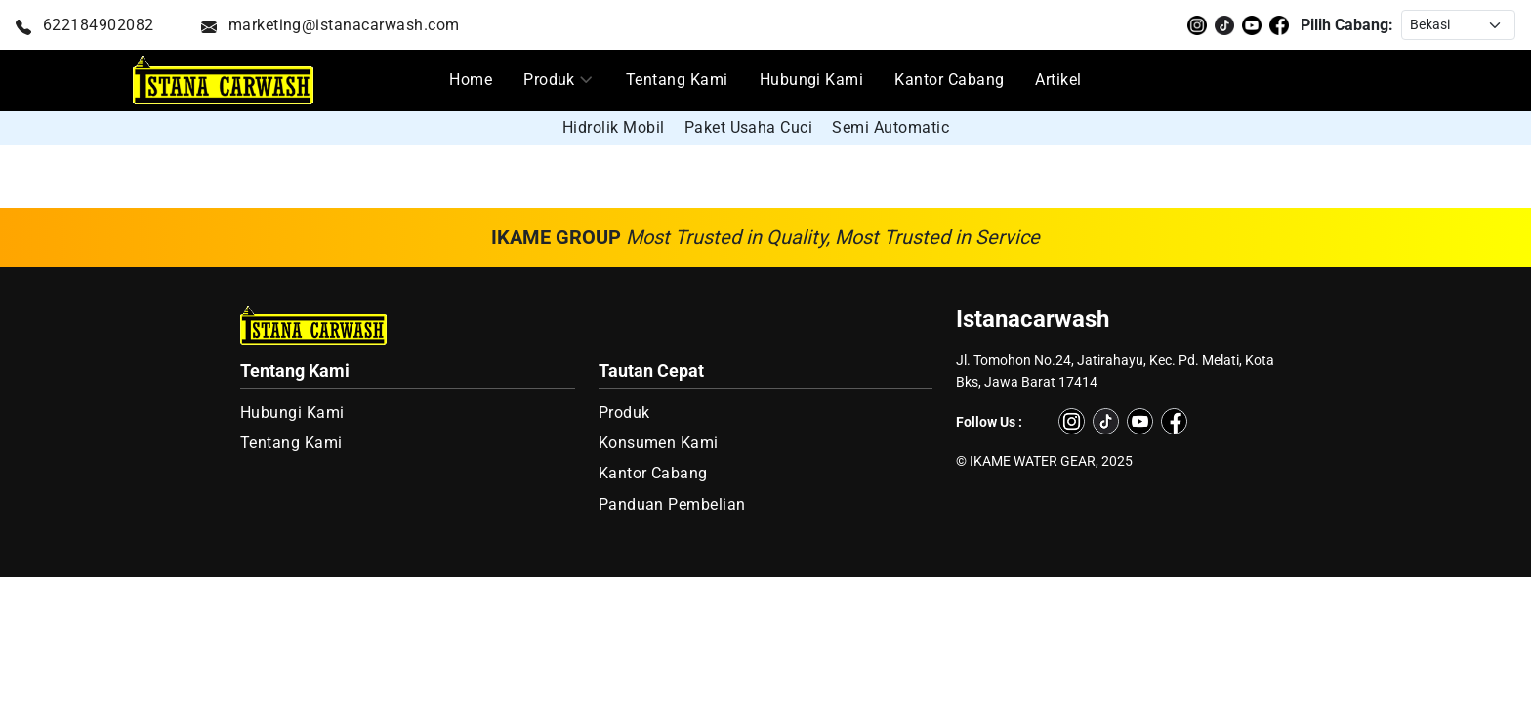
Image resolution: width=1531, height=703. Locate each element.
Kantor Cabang (949, 79)
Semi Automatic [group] (890, 127)
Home (470, 79)
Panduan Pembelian (672, 504)
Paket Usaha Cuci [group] (748, 127)
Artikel (1058, 79)
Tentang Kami (677, 79)
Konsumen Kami (659, 443)
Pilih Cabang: (1347, 25)
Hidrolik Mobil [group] (613, 127)
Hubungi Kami (812, 79)
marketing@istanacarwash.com (330, 24)
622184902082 (85, 24)
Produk (549, 79)
